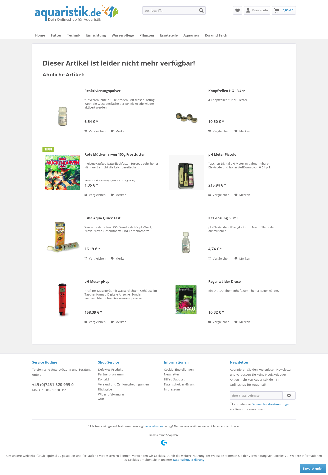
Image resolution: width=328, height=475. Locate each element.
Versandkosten (154, 426)
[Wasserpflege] (123, 35)
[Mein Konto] (257, 10)
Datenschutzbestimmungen (271, 404)
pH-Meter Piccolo (222, 154)
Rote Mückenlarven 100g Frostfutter (115, 154)
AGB (101, 399)
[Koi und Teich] (216, 35)
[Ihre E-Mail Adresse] (256, 395)
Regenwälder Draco (224, 281)
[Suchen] (201, 10)
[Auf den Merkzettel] (118, 131)
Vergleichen (95, 131)
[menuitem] (174, 10)
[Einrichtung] (96, 35)
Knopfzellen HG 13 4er (226, 91)
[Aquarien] (191, 35)
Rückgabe (105, 389)
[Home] (40, 35)
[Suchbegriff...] (174, 10)
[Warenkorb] (284, 10)
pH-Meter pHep (97, 281)
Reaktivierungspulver (102, 91)
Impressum (172, 389)
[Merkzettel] (237, 10)
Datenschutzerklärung (179, 384)
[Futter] (56, 35)
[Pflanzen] (147, 35)
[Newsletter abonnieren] (289, 395)
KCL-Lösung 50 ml (223, 218)
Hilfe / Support (174, 379)
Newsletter (171, 374)
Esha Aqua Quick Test (102, 218)
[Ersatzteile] (169, 35)
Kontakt (103, 379)
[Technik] (73, 35)
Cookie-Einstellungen (179, 369)
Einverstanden (313, 468)
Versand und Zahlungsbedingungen (123, 384)
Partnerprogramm (111, 374)
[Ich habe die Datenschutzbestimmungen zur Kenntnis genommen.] (231, 404)
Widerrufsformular (111, 394)
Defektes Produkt (110, 369)
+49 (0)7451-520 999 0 (53, 384)
